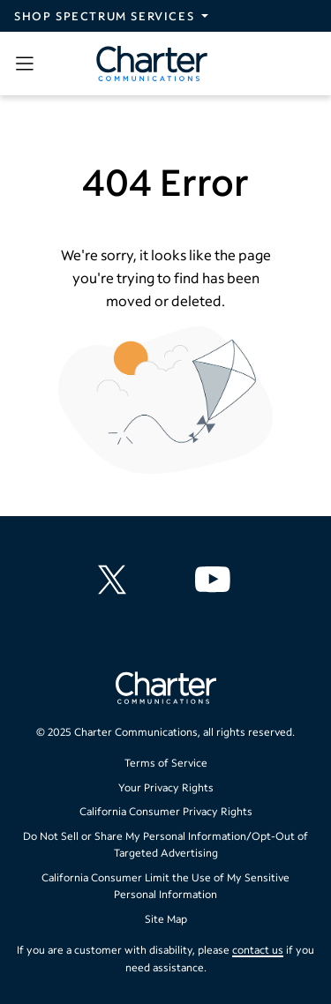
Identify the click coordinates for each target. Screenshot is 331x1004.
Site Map (166, 918)
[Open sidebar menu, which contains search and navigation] (28, 63)
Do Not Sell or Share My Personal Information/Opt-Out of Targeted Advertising (165, 844)
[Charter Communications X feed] (115, 579)
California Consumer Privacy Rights (165, 811)
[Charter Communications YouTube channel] (216, 579)
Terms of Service (165, 762)
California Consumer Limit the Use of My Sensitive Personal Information (165, 886)
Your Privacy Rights (166, 787)
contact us (257, 949)
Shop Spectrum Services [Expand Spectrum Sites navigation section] (104, 16)
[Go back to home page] (166, 689)
